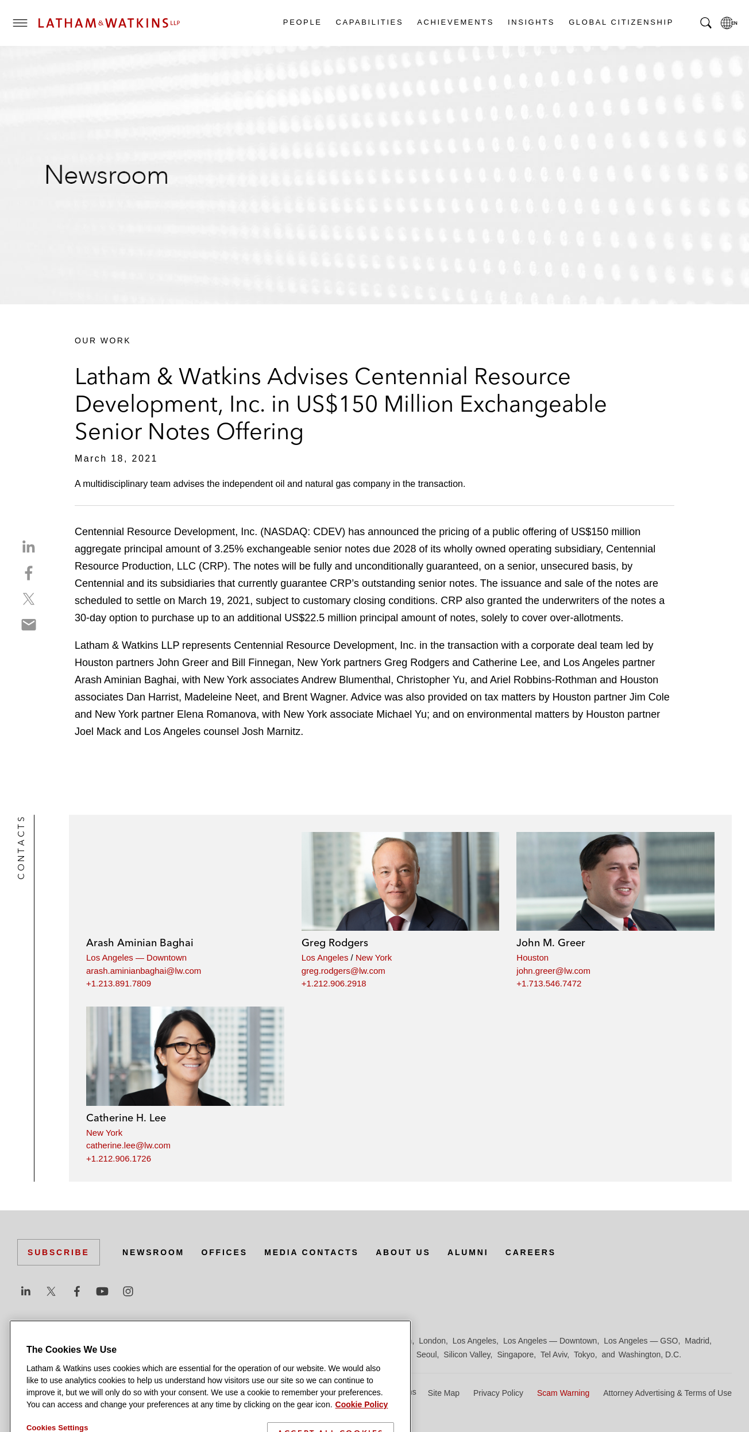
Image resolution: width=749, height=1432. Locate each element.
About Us (403, 1252)
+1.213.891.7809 (118, 983)
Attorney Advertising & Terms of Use (667, 1393)
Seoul (426, 1354)
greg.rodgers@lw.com (343, 971)
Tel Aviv (553, 1354)
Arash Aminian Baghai (140, 942)
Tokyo (584, 1354)
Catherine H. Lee (126, 1117)
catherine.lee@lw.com (128, 1145)
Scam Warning (563, 1393)
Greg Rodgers (335, 942)
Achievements (455, 22)
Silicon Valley (466, 1354)
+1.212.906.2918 (334, 983)
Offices (225, 1252)
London (432, 1340)
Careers (530, 1252)
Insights (531, 22)
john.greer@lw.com (553, 971)
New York (374, 957)
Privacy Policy (498, 1393)
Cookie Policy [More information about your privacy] (361, 1422)
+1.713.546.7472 (548, 983)
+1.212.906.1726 (118, 1158)
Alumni (467, 1252)
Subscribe (59, 1252)
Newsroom (153, 1252)
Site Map (444, 1393)
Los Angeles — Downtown (136, 957)
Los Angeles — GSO (641, 1340)
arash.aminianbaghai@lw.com (143, 971)
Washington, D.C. (650, 1354)
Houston (532, 957)
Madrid (697, 1340)
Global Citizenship (621, 22)
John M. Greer (550, 942)
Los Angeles (325, 957)
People (302, 22)
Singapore (515, 1354)
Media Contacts (311, 1252)
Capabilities (369, 22)
